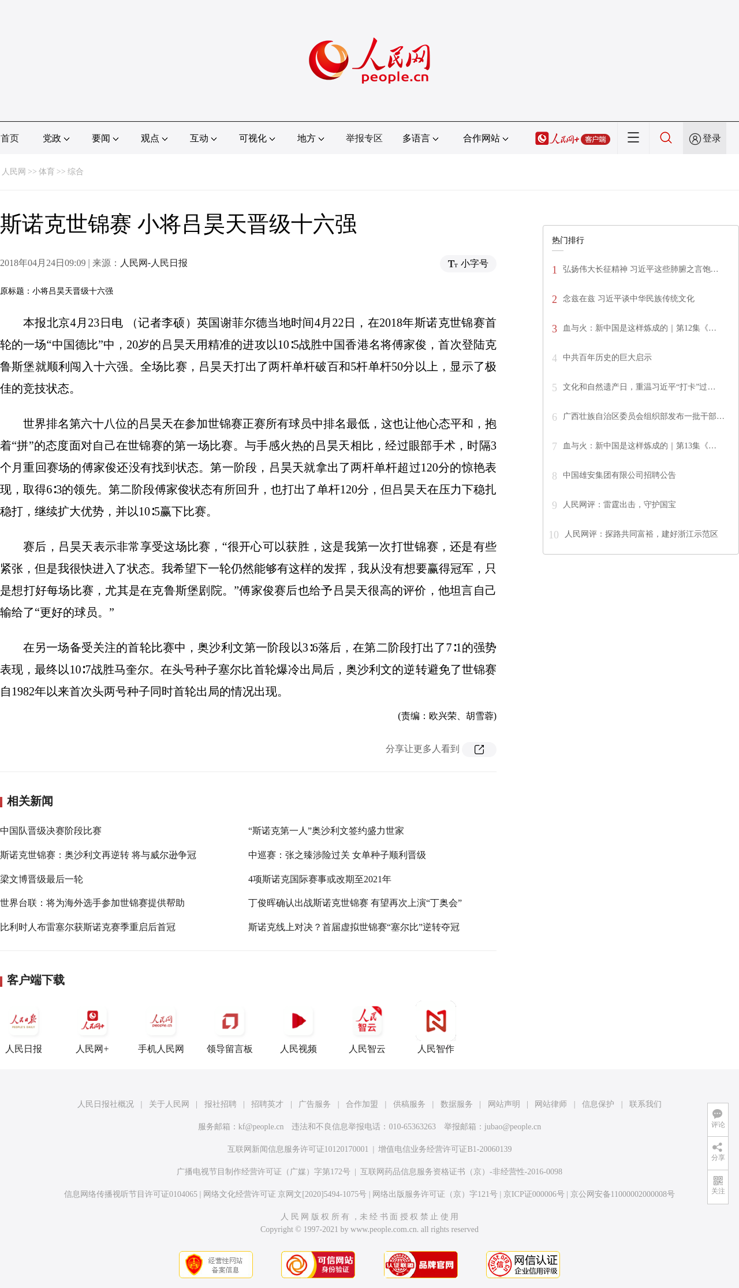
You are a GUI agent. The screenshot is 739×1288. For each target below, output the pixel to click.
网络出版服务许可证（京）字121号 (435, 1194)
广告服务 (314, 1104)
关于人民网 (169, 1104)
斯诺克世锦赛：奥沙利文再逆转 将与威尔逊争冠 (98, 855)
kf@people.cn (261, 1126)
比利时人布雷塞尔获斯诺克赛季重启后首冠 (88, 927)
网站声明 (504, 1104)
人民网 (14, 171)
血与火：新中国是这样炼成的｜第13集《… (639, 445)
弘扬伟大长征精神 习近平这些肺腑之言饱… (641, 269)
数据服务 (457, 1104)
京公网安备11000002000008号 (622, 1194)
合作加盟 (362, 1104)
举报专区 (364, 138)
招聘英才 (267, 1104)
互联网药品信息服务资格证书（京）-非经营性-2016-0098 (461, 1171)
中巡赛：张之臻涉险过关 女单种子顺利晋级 (337, 855)
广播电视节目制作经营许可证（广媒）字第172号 (263, 1171)
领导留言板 (230, 1027)
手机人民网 (161, 1027)
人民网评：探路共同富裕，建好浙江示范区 (641, 534)
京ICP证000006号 (534, 1194)
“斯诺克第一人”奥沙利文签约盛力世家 (326, 831)
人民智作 (436, 1027)
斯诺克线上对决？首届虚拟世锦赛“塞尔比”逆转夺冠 (354, 927)
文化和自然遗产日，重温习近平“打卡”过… (639, 387)
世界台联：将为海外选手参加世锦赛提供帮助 (92, 903)
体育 (47, 171)
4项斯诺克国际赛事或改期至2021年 (319, 879)
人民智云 (367, 1027)
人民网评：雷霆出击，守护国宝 (619, 504)
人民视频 (298, 1027)
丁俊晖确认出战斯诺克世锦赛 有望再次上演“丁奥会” (355, 903)
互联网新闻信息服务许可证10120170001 (298, 1149)
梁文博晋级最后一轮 (41, 879)
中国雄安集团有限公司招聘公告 (619, 475)
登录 (712, 138)
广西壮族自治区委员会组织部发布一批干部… (644, 416)
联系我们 (645, 1104)
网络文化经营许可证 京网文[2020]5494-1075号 (285, 1194)
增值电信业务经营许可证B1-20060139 (445, 1149)
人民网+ (92, 1027)
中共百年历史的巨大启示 (607, 357)
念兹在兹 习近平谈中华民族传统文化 (629, 298)
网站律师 (551, 1104)
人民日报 (23, 1027)
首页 (10, 138)
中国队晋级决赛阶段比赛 (51, 831)
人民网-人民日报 (154, 263)
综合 (76, 171)
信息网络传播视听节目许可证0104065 (130, 1194)
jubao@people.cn (512, 1126)
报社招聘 (220, 1104)
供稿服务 (409, 1104)
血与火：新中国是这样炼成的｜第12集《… (639, 328)
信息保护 (598, 1104)
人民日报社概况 (105, 1104)
